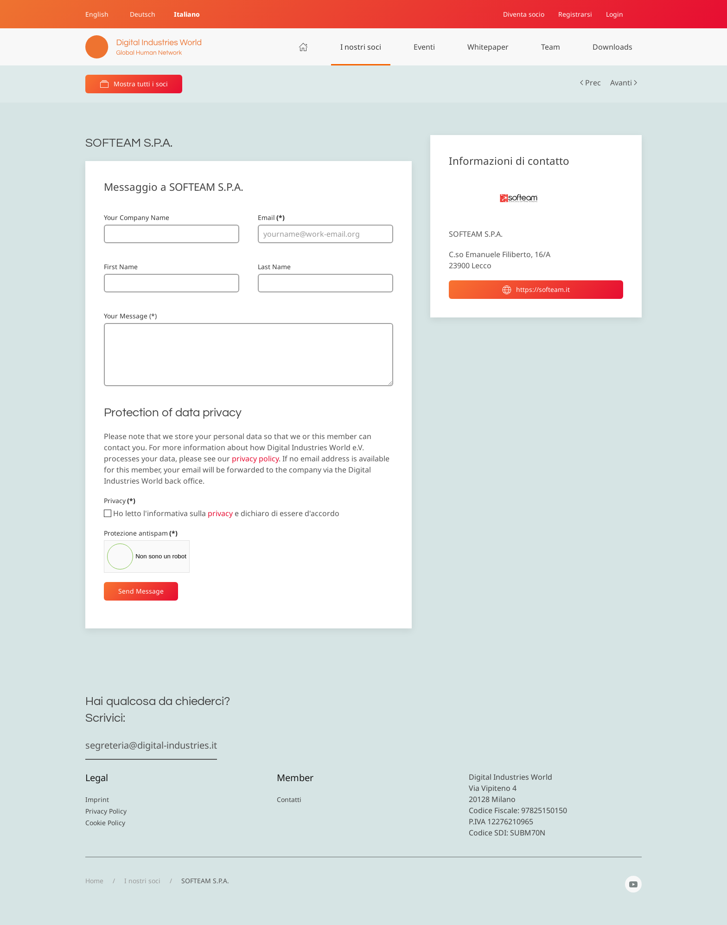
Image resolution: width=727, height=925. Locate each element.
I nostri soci (360, 47)
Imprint (97, 799)
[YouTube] (633, 884)
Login (614, 14)
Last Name (274, 266)
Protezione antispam (141, 533)
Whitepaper (488, 47)
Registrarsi (575, 14)
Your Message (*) (130, 315)
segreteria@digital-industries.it (151, 745)
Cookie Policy (105, 822)
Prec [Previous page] (590, 83)
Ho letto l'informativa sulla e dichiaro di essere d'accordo (221, 513)
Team (550, 47)
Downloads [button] (612, 47)
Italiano (187, 14)
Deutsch (142, 14)
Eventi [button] (424, 47)
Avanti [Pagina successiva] (623, 83)
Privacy (119, 500)
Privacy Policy (106, 811)
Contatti (289, 799)
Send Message (141, 591)
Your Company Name (136, 217)
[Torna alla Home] (143, 46)
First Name (121, 266)
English (96, 14)
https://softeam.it (536, 289)
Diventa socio (523, 14)
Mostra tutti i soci (134, 84)
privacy (220, 513)
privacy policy (255, 458)
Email (271, 217)
